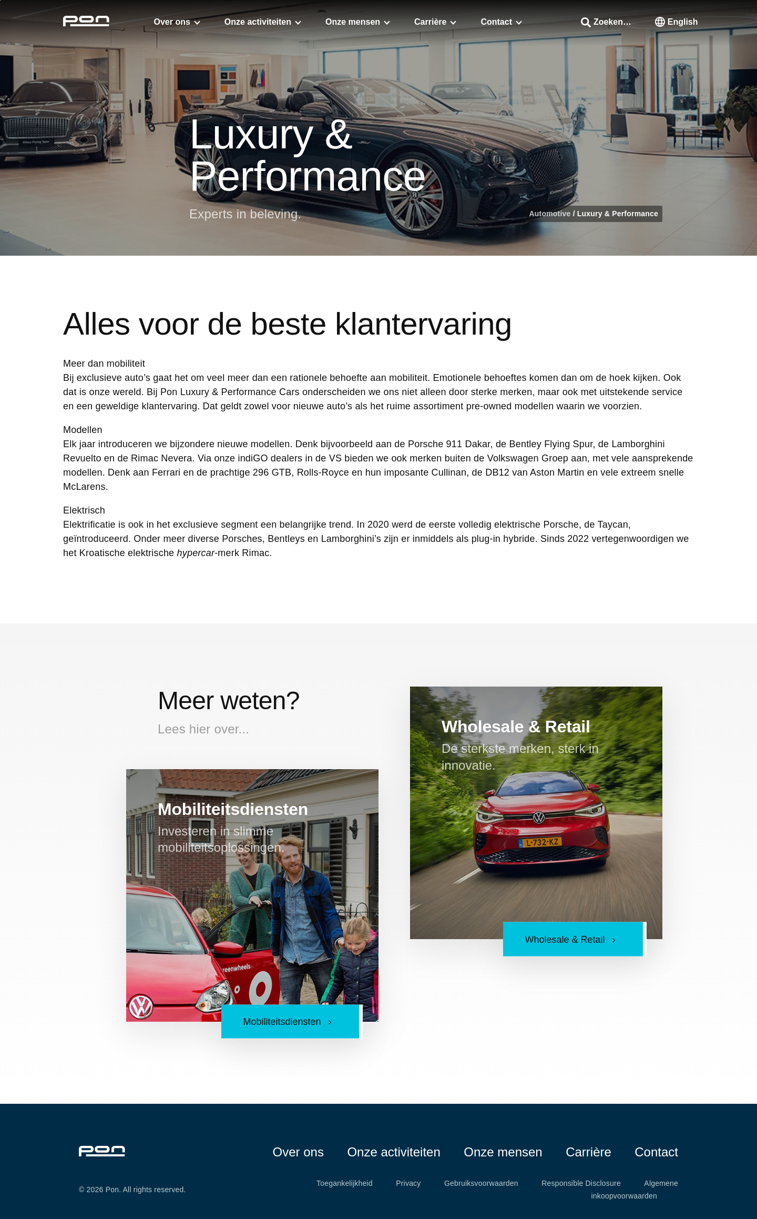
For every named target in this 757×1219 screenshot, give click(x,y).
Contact (496, 21)
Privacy (408, 1183)
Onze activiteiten (257, 21)
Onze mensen (352, 21)
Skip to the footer (0, 0)
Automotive (551, 213)
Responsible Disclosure (581, 1183)
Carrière (430, 21)
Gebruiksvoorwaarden (481, 1183)
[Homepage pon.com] (86, 23)
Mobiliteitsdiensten (233, 809)
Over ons (172, 21)
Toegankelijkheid (344, 1183)
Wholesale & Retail (516, 726)
